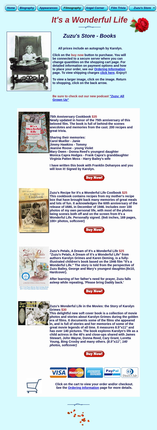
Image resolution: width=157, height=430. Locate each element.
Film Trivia (118, 8)
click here (107, 72)
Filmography (72, 8)
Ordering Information (109, 69)
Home (11, 8)
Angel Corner (95, 8)
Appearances (48, 8)
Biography (27, 8)
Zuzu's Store (142, 8)
